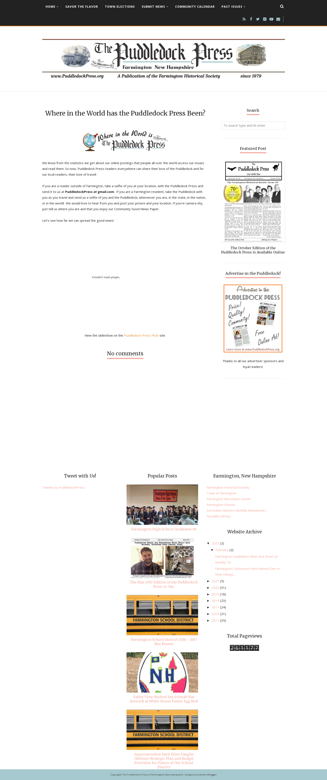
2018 (216, 600)
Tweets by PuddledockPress (63, 487)
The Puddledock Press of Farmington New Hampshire (152, 774)
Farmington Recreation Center (229, 499)
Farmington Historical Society (228, 487)
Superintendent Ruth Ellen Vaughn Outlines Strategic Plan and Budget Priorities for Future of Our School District (164, 760)
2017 (216, 607)
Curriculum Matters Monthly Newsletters (236, 510)
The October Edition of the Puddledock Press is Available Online (253, 250)
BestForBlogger (208, 774)
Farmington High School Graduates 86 (164, 529)
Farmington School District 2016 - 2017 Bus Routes (164, 641)
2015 (216, 620)
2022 (216, 543)
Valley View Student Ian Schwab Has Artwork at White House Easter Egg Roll (164, 699)
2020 (216, 587)
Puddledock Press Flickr (141, 335)
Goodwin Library (219, 516)
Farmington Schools (221, 504)
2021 (216, 581)
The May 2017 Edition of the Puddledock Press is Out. (164, 584)
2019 (216, 594)
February (222, 550)
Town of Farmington (221, 493)
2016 (216, 614)
